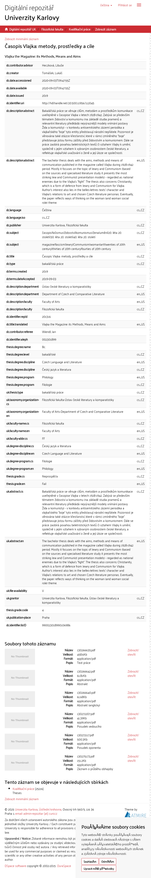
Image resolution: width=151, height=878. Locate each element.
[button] (106, 5)
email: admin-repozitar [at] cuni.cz (36, 813)
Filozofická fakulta (52, 29)
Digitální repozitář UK (22, 29)
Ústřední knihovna (50, 809)
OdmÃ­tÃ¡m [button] (107, 861)
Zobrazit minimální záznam (22, 38)
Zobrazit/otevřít (133, 652)
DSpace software (15, 865)
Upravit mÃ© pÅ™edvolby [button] (99, 868)
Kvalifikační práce (79, 29)
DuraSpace (64, 865)
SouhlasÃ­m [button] (90, 861)
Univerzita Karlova (26, 809)
